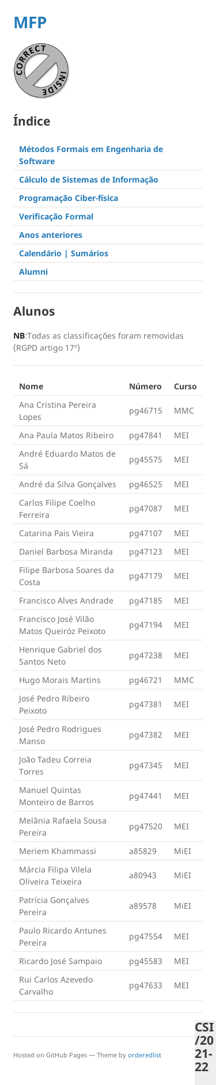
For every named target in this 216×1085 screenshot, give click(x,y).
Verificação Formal (56, 216)
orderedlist (144, 1054)
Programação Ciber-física (68, 197)
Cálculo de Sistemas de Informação (88, 179)
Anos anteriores (50, 234)
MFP (30, 22)
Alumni (33, 271)
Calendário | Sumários (63, 253)
